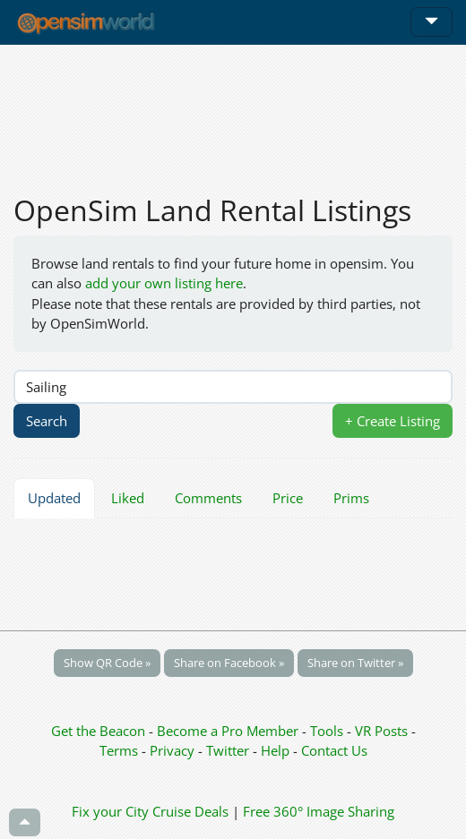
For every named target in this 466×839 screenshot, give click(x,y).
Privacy (172, 750)
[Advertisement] (233, 109)
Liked (127, 498)
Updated (54, 498)
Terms (120, 750)
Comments (208, 498)
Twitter (227, 750)
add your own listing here (164, 283)
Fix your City (110, 811)
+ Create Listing (392, 421)
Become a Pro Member (229, 731)
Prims (351, 498)
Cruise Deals (190, 811)
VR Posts (383, 731)
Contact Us (334, 750)
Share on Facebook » (229, 663)
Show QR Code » (107, 663)
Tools (328, 731)
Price (287, 498)
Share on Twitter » (355, 663)
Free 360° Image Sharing (318, 811)
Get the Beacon (98, 731)
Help (275, 750)
